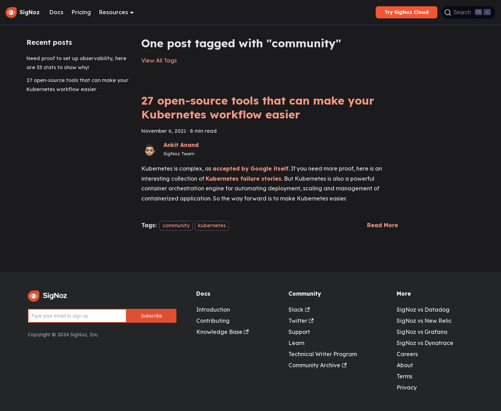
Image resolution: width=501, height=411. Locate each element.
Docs (56, 12)
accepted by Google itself (250, 168)
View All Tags (159, 60)
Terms (404, 376)
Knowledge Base (222, 331)
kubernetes (212, 225)
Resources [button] (113, 12)
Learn (296, 342)
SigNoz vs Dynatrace (425, 342)
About (405, 365)
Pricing (81, 12)
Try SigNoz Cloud (406, 12)
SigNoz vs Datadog (423, 309)
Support (299, 331)
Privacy (407, 387)
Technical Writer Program (322, 354)
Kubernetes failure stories (243, 178)
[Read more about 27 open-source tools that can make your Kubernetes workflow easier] (382, 225)
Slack (299, 309)
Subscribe (151, 316)
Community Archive (317, 365)
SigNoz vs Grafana (422, 331)
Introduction (213, 309)
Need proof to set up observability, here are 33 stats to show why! (76, 63)
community (176, 225)
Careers (407, 354)
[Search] (468, 12)
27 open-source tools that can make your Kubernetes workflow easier (77, 84)
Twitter (300, 320)
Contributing (213, 320)
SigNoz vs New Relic (424, 320)
